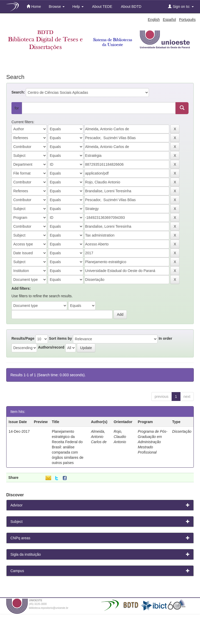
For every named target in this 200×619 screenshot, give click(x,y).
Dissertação (181, 431)
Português (187, 19)
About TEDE (102, 6)
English (154, 19)
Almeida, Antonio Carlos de (99, 436)
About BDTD (130, 6)
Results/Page (22, 338)
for (17, 108)
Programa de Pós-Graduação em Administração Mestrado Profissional (152, 441)
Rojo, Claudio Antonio (120, 436)
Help (78, 6)
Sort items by (60, 338)
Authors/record (51, 347)
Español (169, 19)
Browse (57, 6)
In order (165, 338)
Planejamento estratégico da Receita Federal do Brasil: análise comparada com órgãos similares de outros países (67, 447)
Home (34, 6)
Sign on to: (181, 6)
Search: (18, 92)
